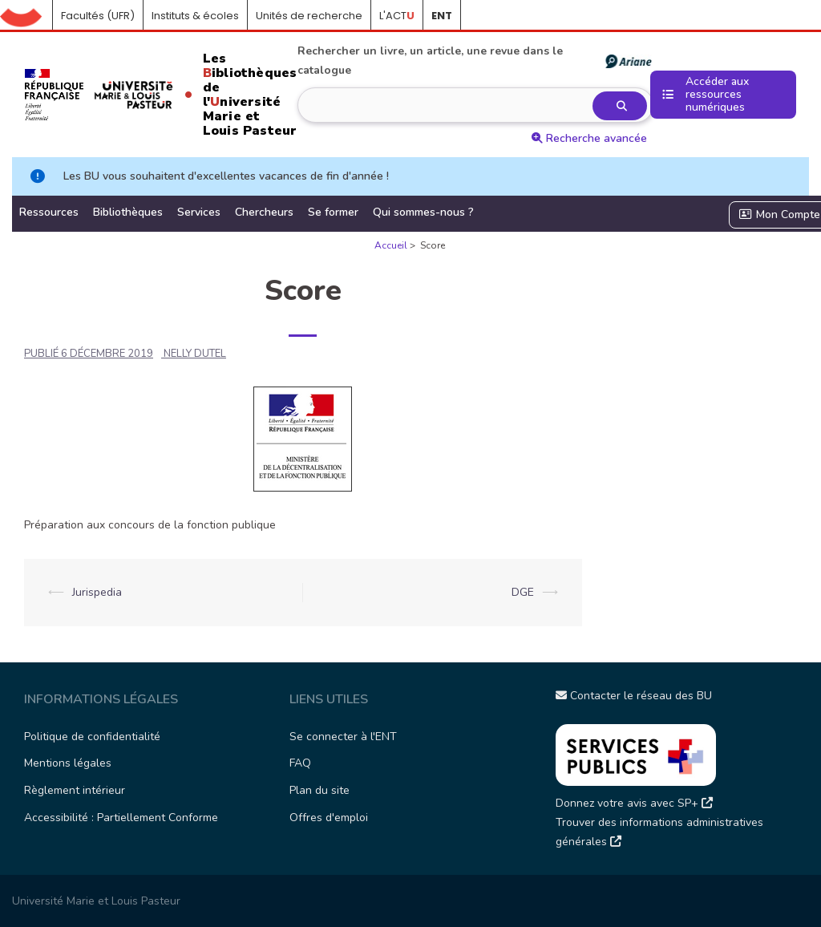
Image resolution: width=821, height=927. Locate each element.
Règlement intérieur (74, 790)
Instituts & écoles (195, 15)
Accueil (26, 16)
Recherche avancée (589, 138)
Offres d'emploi (328, 817)
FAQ (300, 763)
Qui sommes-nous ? (423, 212)
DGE (523, 592)
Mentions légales (67, 763)
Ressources (49, 212)
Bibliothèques (128, 212)
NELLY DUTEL (195, 353)
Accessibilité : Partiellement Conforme (121, 817)
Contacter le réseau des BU (634, 695)
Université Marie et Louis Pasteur (96, 901)
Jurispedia (97, 592)
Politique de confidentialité (92, 736)
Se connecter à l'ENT (343, 736)
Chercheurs (264, 212)
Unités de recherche (309, 15)
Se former (333, 212)
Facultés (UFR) (98, 15)
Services (198, 212)
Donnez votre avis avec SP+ (634, 803)
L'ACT (397, 15)
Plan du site (319, 790)
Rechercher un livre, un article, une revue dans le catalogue (473, 60)
